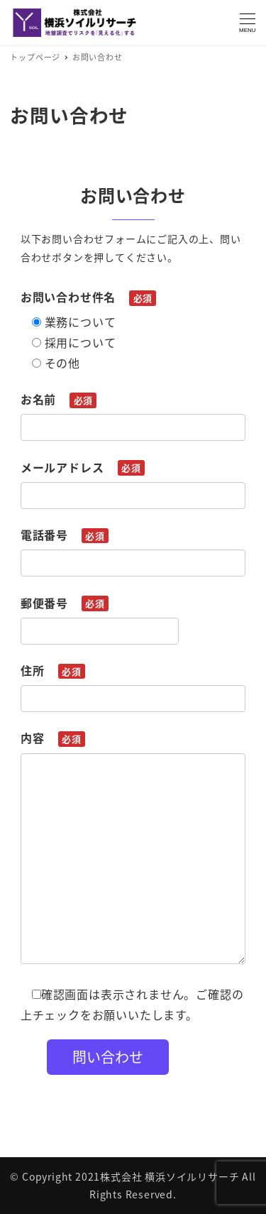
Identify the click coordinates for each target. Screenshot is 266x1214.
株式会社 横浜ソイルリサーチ (169, 1176)
